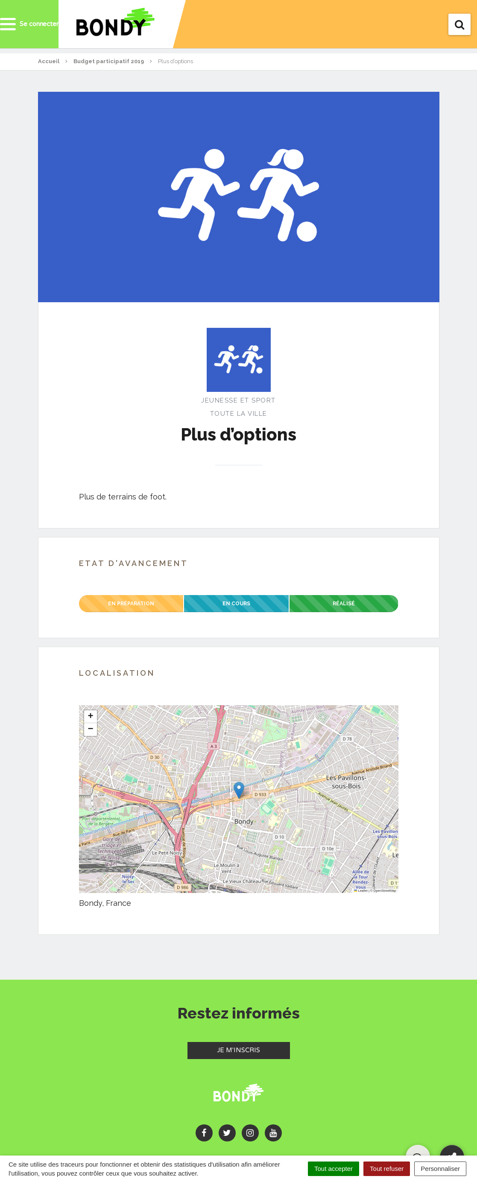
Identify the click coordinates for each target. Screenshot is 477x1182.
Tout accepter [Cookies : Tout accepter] (333, 1168)
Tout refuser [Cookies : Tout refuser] (387, 1168)
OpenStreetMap (385, 891)
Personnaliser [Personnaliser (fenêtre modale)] (440, 1168)
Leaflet (361, 891)
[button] (239, 790)
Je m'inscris (253, 1049)
